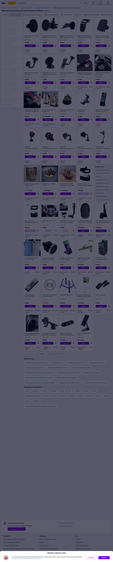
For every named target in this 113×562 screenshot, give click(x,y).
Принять (104, 557)
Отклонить (91, 557)
